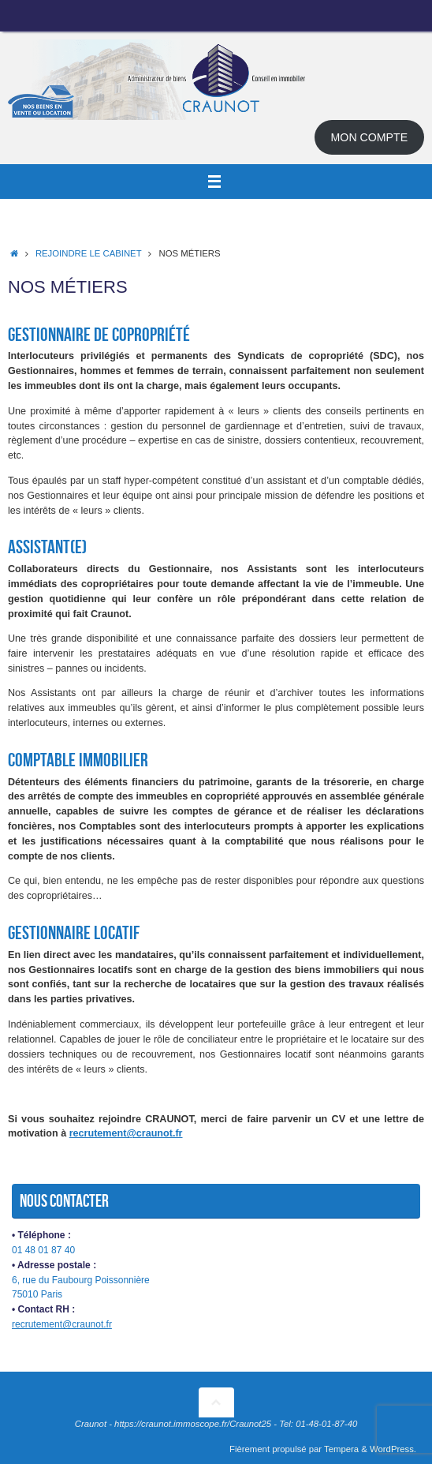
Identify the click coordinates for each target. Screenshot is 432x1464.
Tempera (341, 1449)
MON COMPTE (369, 137)
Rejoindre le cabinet (88, 253)
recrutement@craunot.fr (126, 1133)
